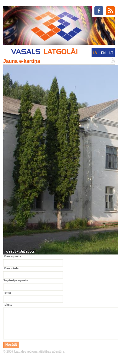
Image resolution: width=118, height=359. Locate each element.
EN (103, 53)
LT (111, 53)
